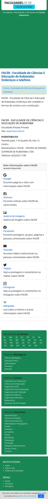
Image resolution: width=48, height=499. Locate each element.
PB (11, 343)
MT (23, 340)
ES (22, 337)
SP (4, 337)
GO (4, 340)
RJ (16, 337)
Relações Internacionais (15, 445)
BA (29, 340)
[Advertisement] (24, 43)
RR (35, 345)
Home (6, 88)
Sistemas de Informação (15, 403)
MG (10, 337)
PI (29, 343)
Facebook (8, 231)
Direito (7, 426)
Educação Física (11, 360)
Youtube (8, 249)
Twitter (7, 268)
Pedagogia (9, 440)
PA (5, 345)
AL (41, 340)
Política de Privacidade (14, 470)
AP (30, 345)
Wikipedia (8, 305)
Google (7, 178)
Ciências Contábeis (13, 418)
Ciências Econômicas (13, 421)
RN (17, 343)
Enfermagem (10, 363)
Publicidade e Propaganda (16, 423)
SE (35, 340)
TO (41, 343)
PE (5, 343)
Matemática (10, 400)
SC (33, 337)
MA (34, 343)
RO (18, 345)
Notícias (7, 197)
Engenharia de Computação (17, 389)
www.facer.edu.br (15, 131)
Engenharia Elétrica (13, 395)
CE (23, 343)
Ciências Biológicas (13, 358)
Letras (7, 434)
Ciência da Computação (15, 384)
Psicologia (9, 443)
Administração (11, 415)
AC (24, 345)
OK (41, 496)
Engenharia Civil (12, 386)
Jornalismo (9, 432)
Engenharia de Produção (15, 392)
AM (11, 345)
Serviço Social (10, 448)
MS (17, 340)
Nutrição (8, 369)
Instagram (9, 287)
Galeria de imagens (14, 216)
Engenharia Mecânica (14, 397)
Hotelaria (8, 429)
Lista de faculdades (24, 7)
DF (11, 340)
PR (27, 337)
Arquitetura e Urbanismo (15, 381)
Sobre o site (10, 468)
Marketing (9, 437)
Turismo (8, 451)
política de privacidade (26, 496)
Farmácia (8, 366)
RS (39, 337)
